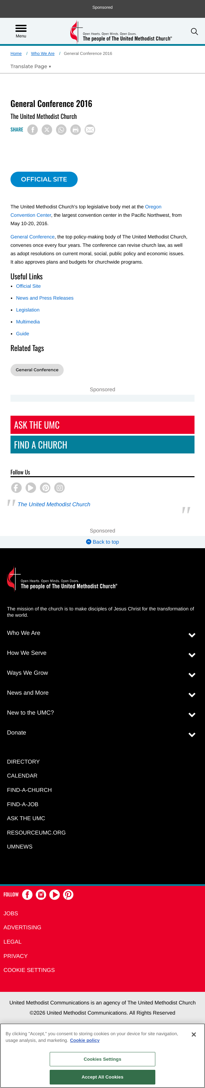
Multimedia (28, 321)
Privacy (15, 956)
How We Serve (27, 653)
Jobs (10, 914)
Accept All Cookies (102, 1077)
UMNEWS (20, 847)
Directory (23, 762)
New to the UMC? (30, 712)
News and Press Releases (44, 298)
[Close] (194, 1034)
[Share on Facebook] (32, 129)
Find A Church (40, 444)
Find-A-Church (29, 790)
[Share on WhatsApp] (61, 129)
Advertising (22, 928)
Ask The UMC (36, 424)
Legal (12, 942)
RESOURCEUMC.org (36, 833)
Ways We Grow (27, 673)
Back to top (102, 542)
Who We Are (43, 53)
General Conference (32, 236)
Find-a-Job (22, 805)
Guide (22, 333)
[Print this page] (75, 129)
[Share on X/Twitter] (47, 129)
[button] (194, 31)
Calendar (22, 776)
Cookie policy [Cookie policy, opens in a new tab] (85, 1040)
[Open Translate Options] (30, 66)
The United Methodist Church (53, 505)
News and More (28, 692)
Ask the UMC (26, 819)
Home (16, 53)
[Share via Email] (90, 129)
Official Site (28, 286)
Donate (16, 732)
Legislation (28, 310)
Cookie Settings (29, 970)
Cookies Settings (102, 1059)
